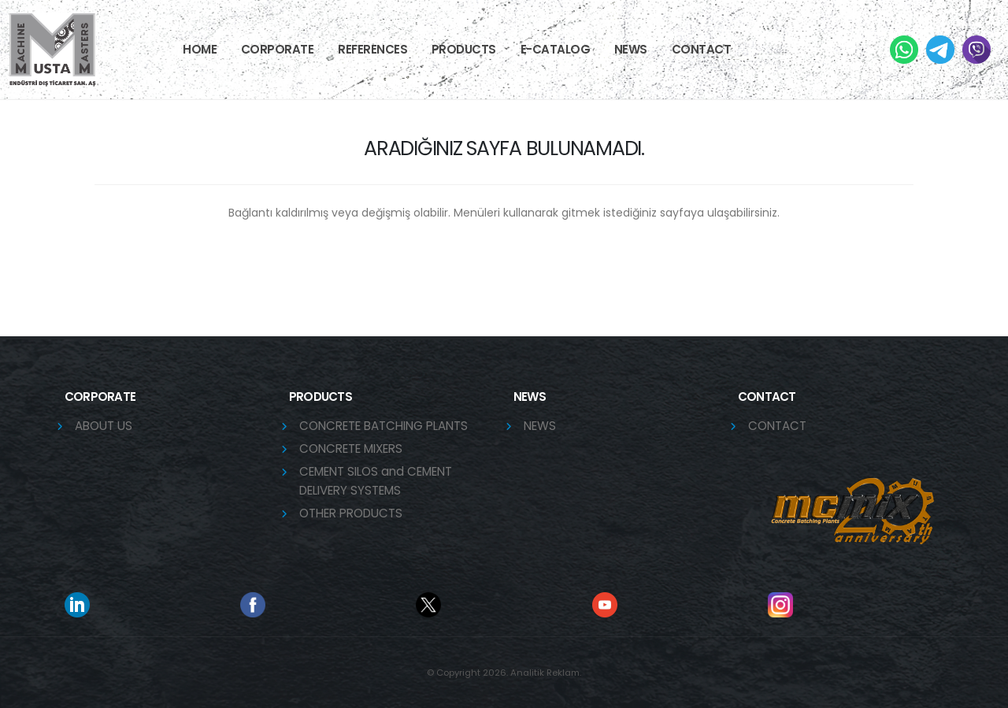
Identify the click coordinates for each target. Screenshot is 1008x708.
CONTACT (777, 425)
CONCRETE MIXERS (350, 448)
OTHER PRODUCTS (350, 513)
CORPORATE (277, 49)
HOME (200, 49)
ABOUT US (103, 425)
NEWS (630, 49)
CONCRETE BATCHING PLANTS (383, 425)
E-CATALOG (556, 49)
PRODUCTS (464, 49)
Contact (702, 49)
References (372, 49)
